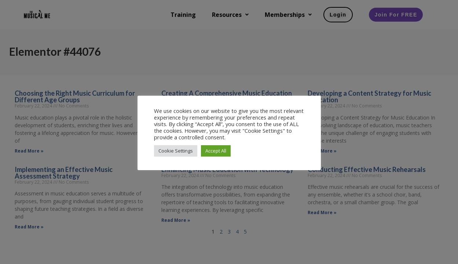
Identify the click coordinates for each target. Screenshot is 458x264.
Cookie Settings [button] (175, 150)
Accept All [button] (215, 150)
